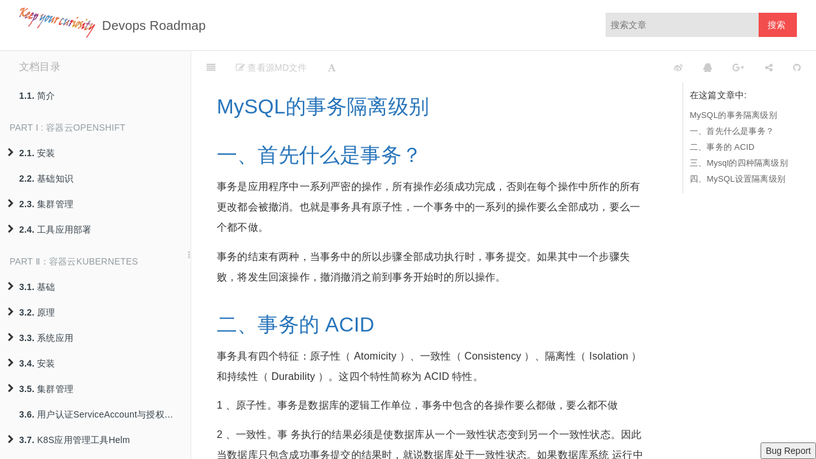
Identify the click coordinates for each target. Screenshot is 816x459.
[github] (621, 67)
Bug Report (788, 451)
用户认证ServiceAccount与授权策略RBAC (105, 414)
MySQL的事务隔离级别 (733, 115)
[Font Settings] (331, 67)
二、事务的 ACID (722, 147)
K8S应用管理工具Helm (69, 440)
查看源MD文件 (271, 67)
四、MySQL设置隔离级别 (737, 179)
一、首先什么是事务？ (732, 131)
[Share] (769, 67)
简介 (37, 96)
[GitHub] (797, 67)
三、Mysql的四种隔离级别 (739, 163)
